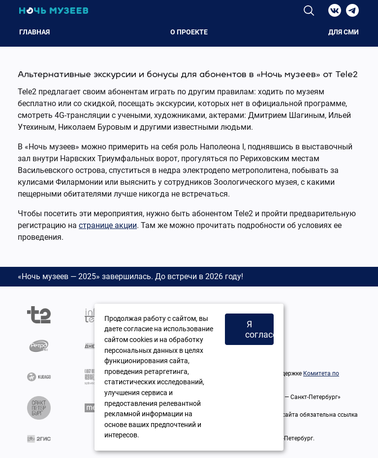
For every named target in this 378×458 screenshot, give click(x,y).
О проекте (189, 32)
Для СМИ (343, 32)
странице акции (108, 225)
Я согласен (259, 329)
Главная (34, 32)
